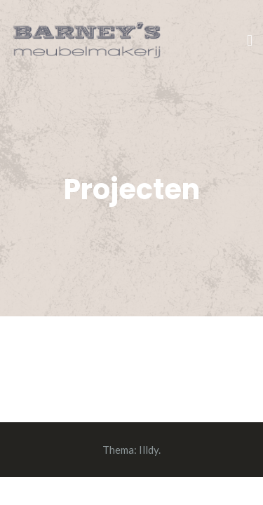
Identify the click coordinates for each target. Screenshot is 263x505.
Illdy (149, 449)
